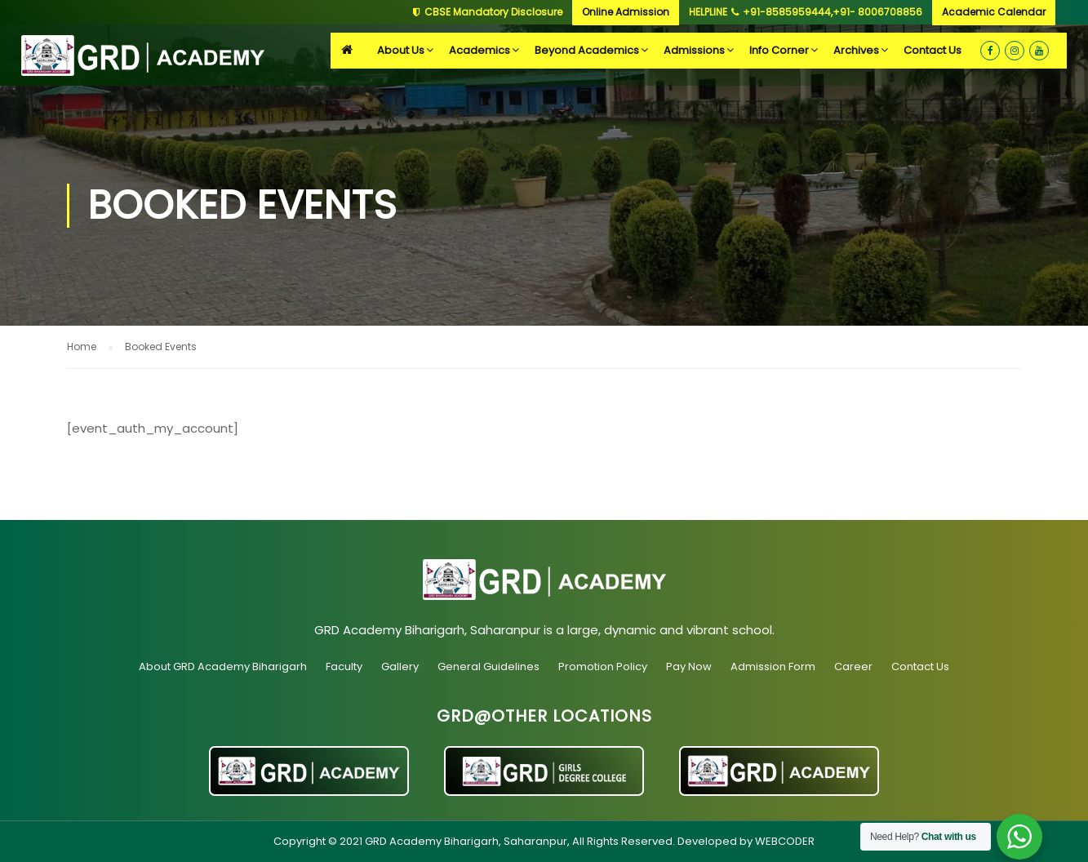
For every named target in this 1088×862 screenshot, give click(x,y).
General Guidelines (488, 666)
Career (853, 666)
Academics (479, 50)
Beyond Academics (587, 50)
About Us (400, 50)
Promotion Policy (602, 666)
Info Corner (779, 50)
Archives (856, 50)
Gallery (400, 666)
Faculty (344, 666)
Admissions (694, 50)
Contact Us (932, 50)
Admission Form (773, 666)
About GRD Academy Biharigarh (223, 666)
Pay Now (689, 666)
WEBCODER (785, 841)
